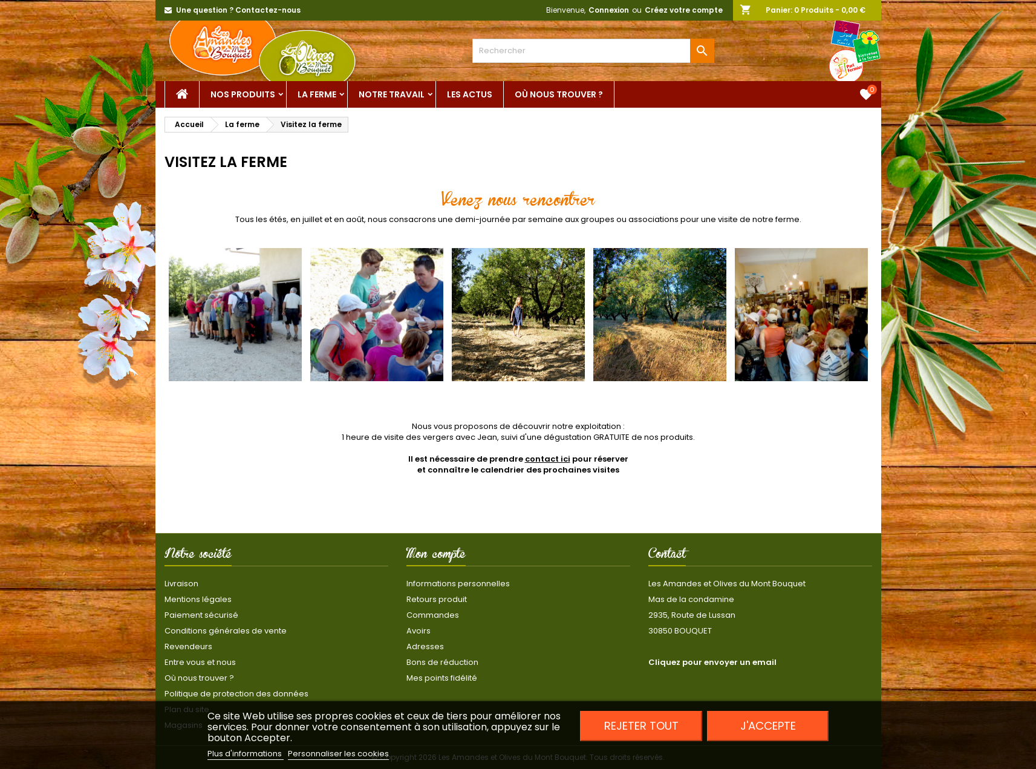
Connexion (608, 10)
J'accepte (768, 725)
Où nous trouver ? (559, 94)
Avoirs (418, 630)
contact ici (547, 459)
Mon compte (436, 556)
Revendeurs (188, 646)
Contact (667, 556)
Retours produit (436, 599)
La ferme (317, 94)
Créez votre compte (684, 10)
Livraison (181, 583)
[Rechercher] (593, 51)
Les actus (469, 94)
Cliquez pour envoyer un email (712, 662)
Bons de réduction (442, 662)
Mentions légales (198, 599)
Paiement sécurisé (201, 615)
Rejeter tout (641, 725)
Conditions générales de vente (226, 630)
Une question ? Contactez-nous (238, 10)
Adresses (425, 646)
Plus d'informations (245, 753)
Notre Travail (392, 94)
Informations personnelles (458, 583)
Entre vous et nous (200, 662)
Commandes (432, 615)
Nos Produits (242, 94)
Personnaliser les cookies (338, 753)
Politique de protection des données (236, 693)
